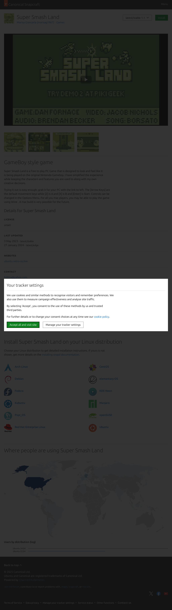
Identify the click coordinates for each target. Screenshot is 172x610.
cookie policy (101, 316)
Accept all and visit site (23, 324)
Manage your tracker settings (63, 324)
